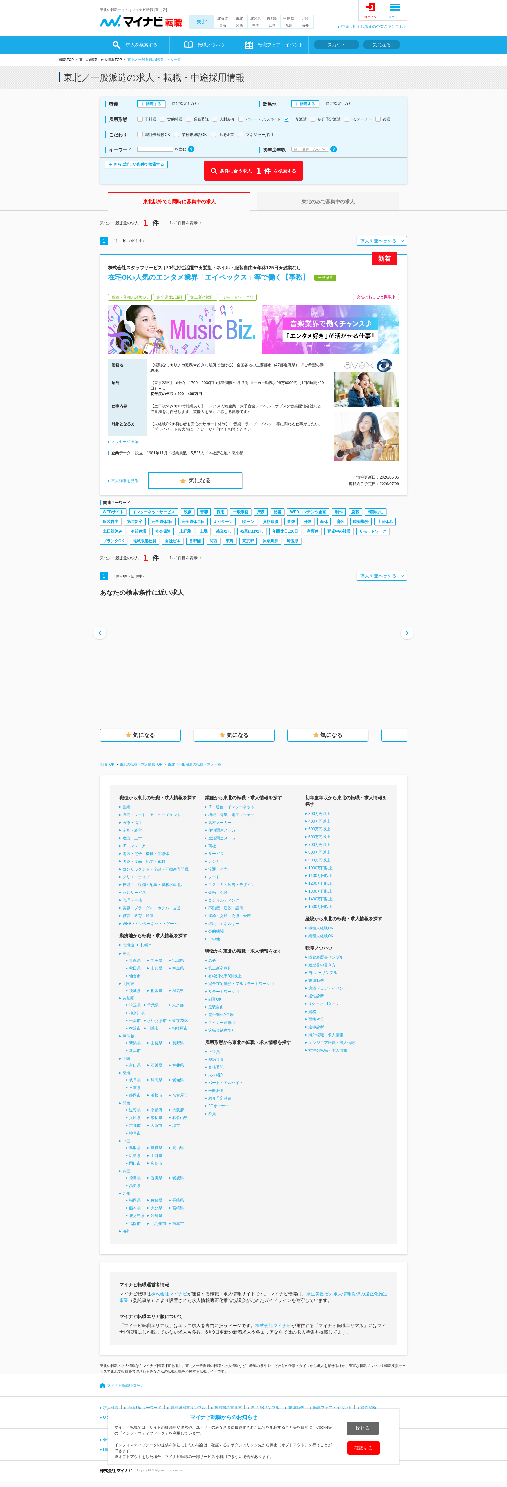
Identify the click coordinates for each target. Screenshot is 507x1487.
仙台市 (135, 976)
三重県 (135, 1087)
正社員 (214, 1051)
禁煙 (291, 521)
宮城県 (178, 960)
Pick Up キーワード (145, 1407)
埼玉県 (292, 541)
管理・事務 (132, 900)
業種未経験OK (320, 936)
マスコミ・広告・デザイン (231, 884)
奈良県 (156, 1117)
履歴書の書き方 (322, 965)
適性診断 (316, 996)
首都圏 (272, 18)
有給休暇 (138, 531)
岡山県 (178, 1148)
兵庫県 (135, 1117)
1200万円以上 (320, 883)
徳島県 (135, 1178)
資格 (312, 1011)
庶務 (261, 512)
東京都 (248, 541)
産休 (324, 521)
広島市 (156, 1163)
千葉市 (135, 1020)
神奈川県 (270, 541)
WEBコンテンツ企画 (308, 512)
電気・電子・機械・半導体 (146, 853)
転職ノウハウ (211, 44)
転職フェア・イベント (280, 44)
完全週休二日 (193, 521)
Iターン (248, 521)
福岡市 (135, 1223)
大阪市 (156, 1125)
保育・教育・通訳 (138, 916)
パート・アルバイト (225, 1083)
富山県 (135, 1065)
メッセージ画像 (124, 441)
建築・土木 (132, 838)
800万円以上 (319, 852)
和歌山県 (180, 1117)
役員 (212, 1114)
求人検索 (111, 1407)
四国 (272, 25)
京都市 (135, 1125)
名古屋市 (180, 1095)
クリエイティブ (136, 877)
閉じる (363, 1428)
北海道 (222, 18)
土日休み (385, 521)
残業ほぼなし (252, 531)
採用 (220, 512)
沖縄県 (156, 1216)
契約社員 (216, 1059)
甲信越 (288, 18)
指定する (153, 104)
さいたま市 (157, 1020)
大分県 (156, 1208)
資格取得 (270, 521)
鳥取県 (135, 1148)
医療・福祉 (132, 822)
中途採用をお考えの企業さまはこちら (374, 26)
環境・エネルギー (223, 923)
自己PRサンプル (322, 973)
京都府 (156, 1110)
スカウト (337, 44)
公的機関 (216, 931)
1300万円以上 (320, 891)
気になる (382, 44)
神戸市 (135, 1133)
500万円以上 (319, 829)
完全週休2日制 (221, 1015)
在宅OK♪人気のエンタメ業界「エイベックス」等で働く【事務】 (208, 277)
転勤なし (375, 512)
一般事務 (240, 512)
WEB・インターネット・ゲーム (150, 923)
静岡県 (156, 1080)
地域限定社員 (144, 541)
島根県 (156, 1148)
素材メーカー (220, 822)
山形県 (156, 968)
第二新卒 (135, 521)
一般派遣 (216, 1090)
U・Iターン (223, 521)
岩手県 (156, 960)
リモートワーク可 (223, 991)
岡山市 (135, 1163)
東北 (201, 22)
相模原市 (180, 1028)
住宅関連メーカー (223, 830)
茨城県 (135, 990)
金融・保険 (218, 892)
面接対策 (316, 1019)
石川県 (156, 1065)
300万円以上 (319, 813)
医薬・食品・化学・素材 (144, 861)
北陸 (305, 18)
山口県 (156, 1155)
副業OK (214, 999)
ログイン (370, 17)
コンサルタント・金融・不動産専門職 (156, 869)
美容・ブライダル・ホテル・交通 (152, 908)
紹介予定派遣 (220, 1098)
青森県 (135, 960)
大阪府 (178, 1110)
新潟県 (135, 1043)
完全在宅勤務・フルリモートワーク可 (241, 984)
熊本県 (135, 1208)
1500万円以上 (320, 906)
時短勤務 (361, 521)
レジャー (216, 861)
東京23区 (180, 1020)
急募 (355, 512)
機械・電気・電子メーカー (231, 815)
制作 (339, 512)
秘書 (277, 512)
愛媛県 (178, 1178)
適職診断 (316, 1027)
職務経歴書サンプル (325, 957)
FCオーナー (218, 1106)
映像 (187, 512)
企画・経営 (132, 830)
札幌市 (146, 945)
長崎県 (178, 1200)
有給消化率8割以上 (225, 976)
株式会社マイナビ (169, 1293)
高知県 (135, 1185)
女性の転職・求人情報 (327, 1050)
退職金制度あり (221, 1030)
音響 (204, 512)
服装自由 (110, 521)
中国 (255, 25)
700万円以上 (319, 844)
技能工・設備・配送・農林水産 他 (152, 884)
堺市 (176, 1125)
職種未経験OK (320, 928)
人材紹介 (216, 1075)
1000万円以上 (320, 868)
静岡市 (135, 1095)
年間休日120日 (285, 531)
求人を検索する (141, 44)
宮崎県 (178, 1208)
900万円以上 (319, 860)
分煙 (307, 521)
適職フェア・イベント (327, 988)
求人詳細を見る (124, 480)
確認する (363, 1447)
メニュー (394, 17)
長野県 (178, 1043)
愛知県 (178, 1080)
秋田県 (135, 968)
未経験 (185, 531)
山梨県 (156, 1043)
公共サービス (134, 892)
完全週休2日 (162, 521)
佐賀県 (156, 1200)
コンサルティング (223, 900)
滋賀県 (135, 1110)
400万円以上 (319, 821)
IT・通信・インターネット (231, 807)
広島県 (135, 1155)
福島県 (178, 968)
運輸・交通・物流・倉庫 (229, 916)
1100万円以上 (320, 875)
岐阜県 (135, 1080)
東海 (222, 25)
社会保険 (163, 531)
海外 (305, 25)
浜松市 (156, 1095)
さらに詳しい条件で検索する (138, 164)
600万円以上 (319, 837)
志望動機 (316, 980)
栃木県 (156, 990)
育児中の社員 (339, 531)
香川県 (156, 1178)
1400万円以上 (320, 899)
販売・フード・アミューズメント (152, 815)
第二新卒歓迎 (220, 968)
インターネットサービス (153, 512)
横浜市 (135, 1028)
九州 (288, 25)
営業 (126, 807)
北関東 (255, 18)
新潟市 (135, 1051)
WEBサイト (113, 512)
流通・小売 (218, 869)
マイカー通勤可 (221, 1022)
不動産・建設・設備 (225, 908)
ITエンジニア (134, 846)
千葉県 (153, 1005)
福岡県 (135, 1200)
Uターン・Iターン (324, 1004)
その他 (214, 939)
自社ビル (172, 541)
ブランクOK (113, 541)
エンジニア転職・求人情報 (331, 1042)
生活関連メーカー (223, 838)
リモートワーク (372, 531)
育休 (340, 521)
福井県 (178, 1065)
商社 (212, 846)
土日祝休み (112, 531)
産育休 (312, 531)
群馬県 (178, 990)
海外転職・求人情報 (325, 1035)
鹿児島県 (137, 1216)
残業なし (224, 531)
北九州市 (158, 1223)
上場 (204, 531)
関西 (239, 25)
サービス (216, 853)
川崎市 (153, 1028)
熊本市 (178, 1223)
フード (214, 877)
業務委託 (216, 1067)
